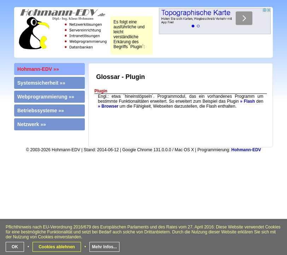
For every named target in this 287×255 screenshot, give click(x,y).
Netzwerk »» (31, 124)
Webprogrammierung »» (45, 97)
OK (15, 246)
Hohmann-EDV (246, 149)
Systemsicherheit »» (41, 83)
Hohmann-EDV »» (38, 69)
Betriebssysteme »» (40, 110)
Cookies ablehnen (57, 246)
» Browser (108, 106)
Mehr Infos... (104, 246)
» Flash (247, 101)
